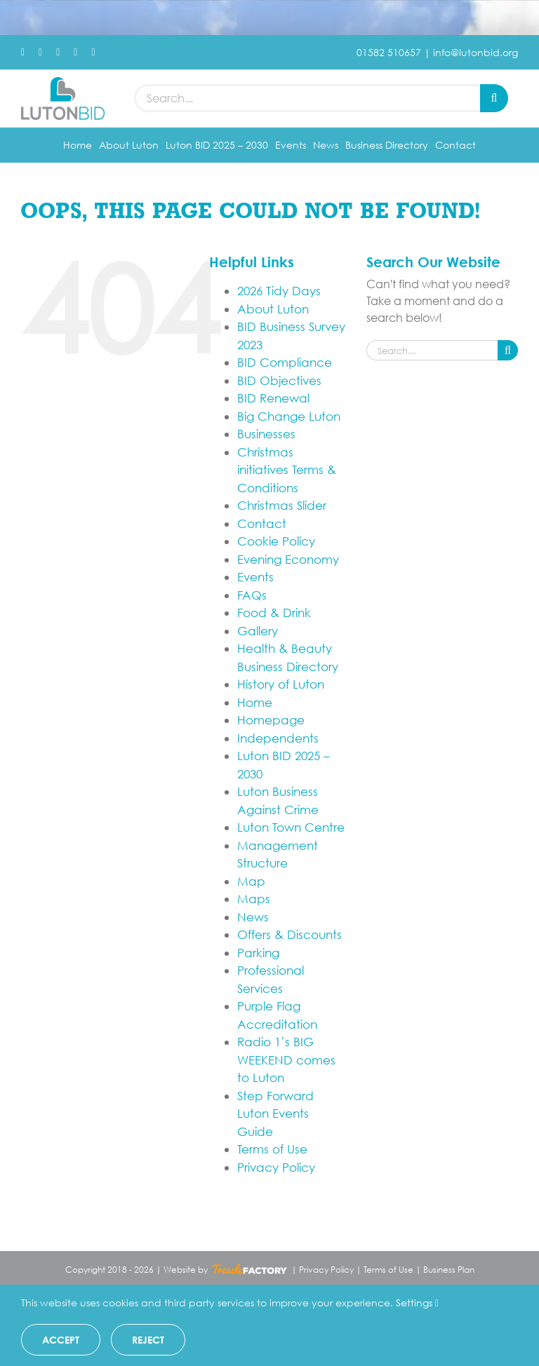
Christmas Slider (281, 505)
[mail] (93, 53)
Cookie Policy (276, 541)
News (253, 916)
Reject (148, 1340)
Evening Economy (288, 559)
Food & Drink (274, 612)
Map (251, 881)
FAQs (252, 595)
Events (255, 576)
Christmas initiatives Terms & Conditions (286, 470)
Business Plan (448, 1269)
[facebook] (23, 53)
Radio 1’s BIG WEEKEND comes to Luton (286, 1059)
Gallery (257, 630)
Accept (60, 1340)
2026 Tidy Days (279, 290)
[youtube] (75, 53)
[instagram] (58, 53)
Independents (278, 738)
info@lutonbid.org (475, 52)
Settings (417, 1302)
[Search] (494, 98)
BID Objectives (279, 380)
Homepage (271, 719)
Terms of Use (272, 1149)
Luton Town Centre (291, 827)
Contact (261, 523)
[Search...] (307, 98)
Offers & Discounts (289, 934)
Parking (258, 952)
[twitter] (40, 53)
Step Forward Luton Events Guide (275, 1113)
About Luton (273, 309)
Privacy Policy (276, 1167)
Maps (253, 898)
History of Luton (280, 684)
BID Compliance (284, 362)
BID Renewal (273, 398)
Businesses (266, 433)
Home (254, 702)
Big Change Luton (288, 416)
